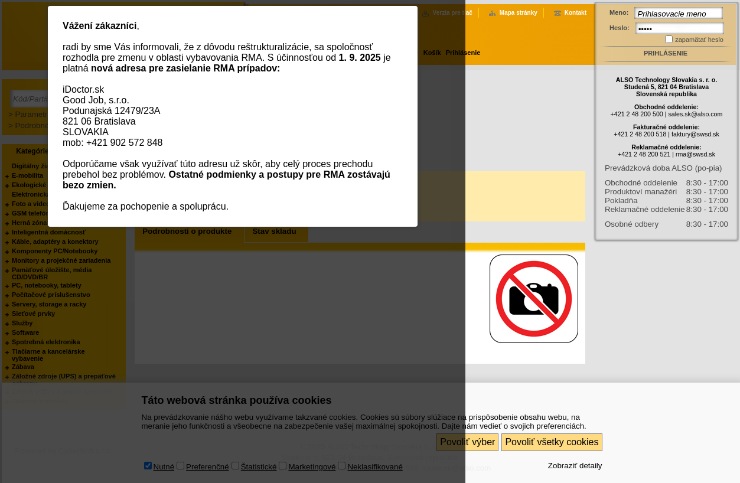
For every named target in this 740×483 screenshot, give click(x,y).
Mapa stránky (518, 12)
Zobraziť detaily (575, 465)
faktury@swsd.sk (695, 134)
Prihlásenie (665, 53)
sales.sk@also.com (695, 114)
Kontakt (575, 12)
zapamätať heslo (699, 39)
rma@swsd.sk (695, 154)
